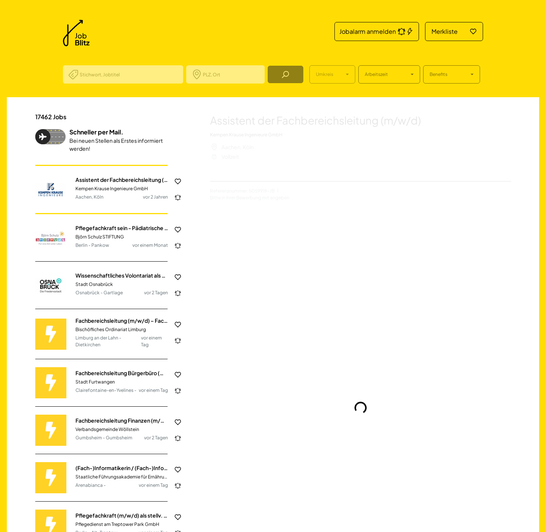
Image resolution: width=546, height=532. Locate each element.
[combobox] (128, 74)
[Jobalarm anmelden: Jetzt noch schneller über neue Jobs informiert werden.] (175, 197)
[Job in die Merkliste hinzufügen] (175, 181)
